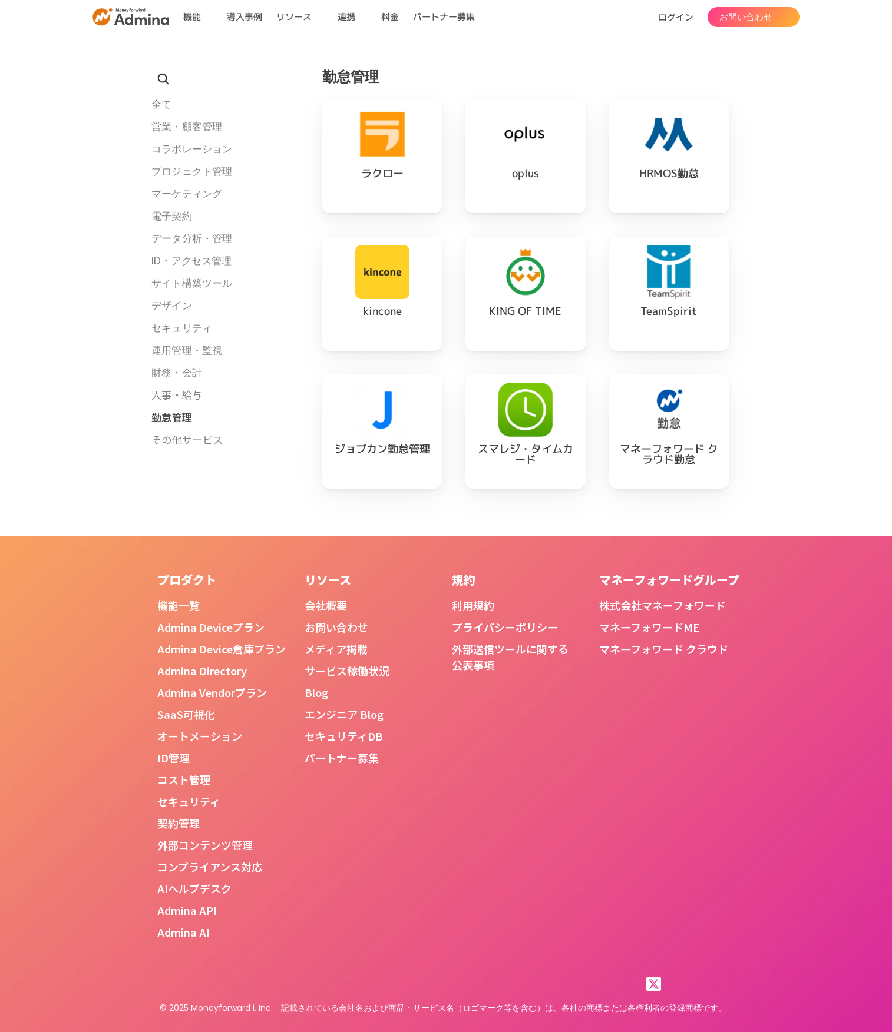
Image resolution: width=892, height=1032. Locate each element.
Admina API (187, 910)
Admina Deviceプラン (211, 627)
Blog (316, 692)
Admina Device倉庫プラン (221, 648)
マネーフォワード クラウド (663, 648)
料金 (390, 17)
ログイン (675, 17)
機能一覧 (178, 605)
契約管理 (178, 823)
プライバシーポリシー (505, 627)
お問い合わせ (336, 627)
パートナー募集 (444, 17)
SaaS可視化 (186, 714)
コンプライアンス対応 (209, 866)
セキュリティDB (344, 736)
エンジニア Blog (344, 714)
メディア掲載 (336, 648)
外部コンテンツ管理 (205, 844)
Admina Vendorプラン (212, 692)
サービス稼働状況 (347, 670)
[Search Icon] (163, 79)
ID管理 (173, 757)
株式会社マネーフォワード (662, 605)
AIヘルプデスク (194, 888)
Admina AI (183, 932)
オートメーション (199, 736)
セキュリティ (188, 801)
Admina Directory (202, 670)
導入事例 (244, 17)
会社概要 (326, 605)
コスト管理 (183, 779)
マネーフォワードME (649, 627)
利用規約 (473, 605)
